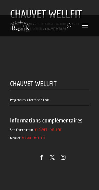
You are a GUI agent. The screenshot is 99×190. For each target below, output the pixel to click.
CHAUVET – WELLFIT (48, 130)
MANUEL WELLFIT (33, 138)
